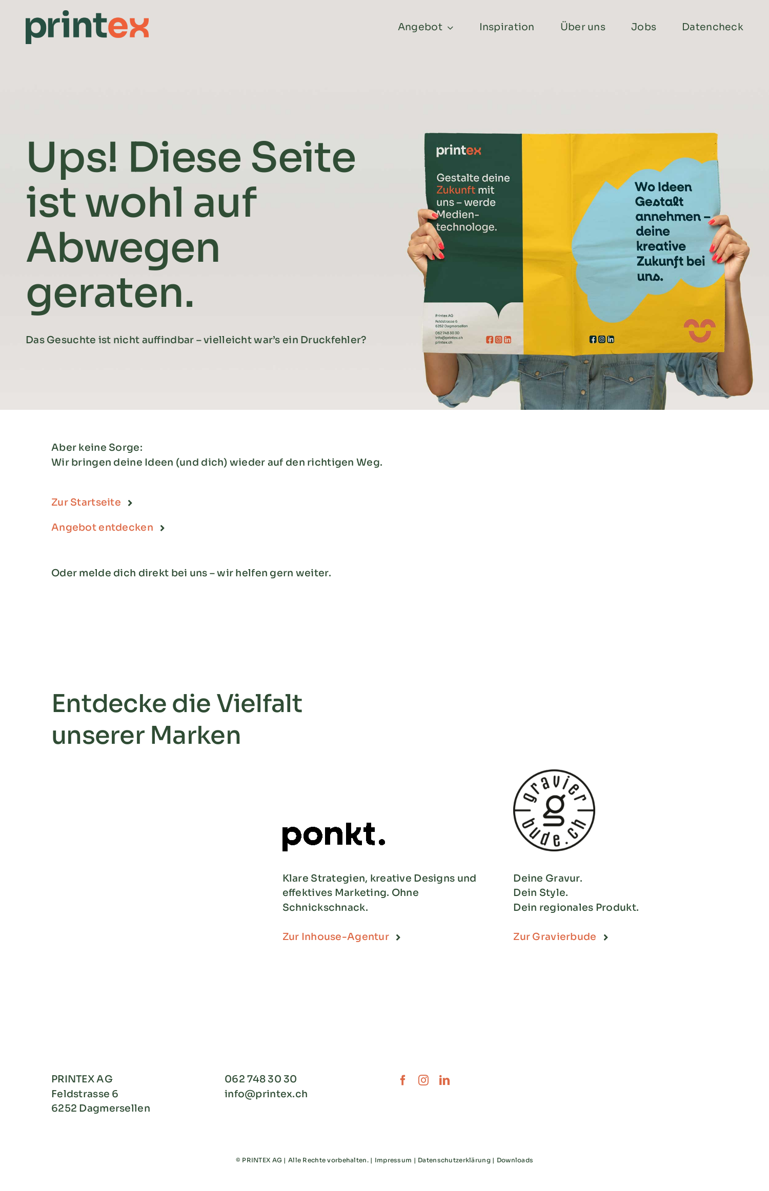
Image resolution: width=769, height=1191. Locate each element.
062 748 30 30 (261, 1079)
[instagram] (423, 1080)
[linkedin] (444, 1080)
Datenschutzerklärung (454, 1160)
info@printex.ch (266, 1094)
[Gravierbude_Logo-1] (554, 774)
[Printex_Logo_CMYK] (87, 15)
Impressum (393, 1160)
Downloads (515, 1160)
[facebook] (403, 1080)
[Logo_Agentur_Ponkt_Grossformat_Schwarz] (333, 827)
